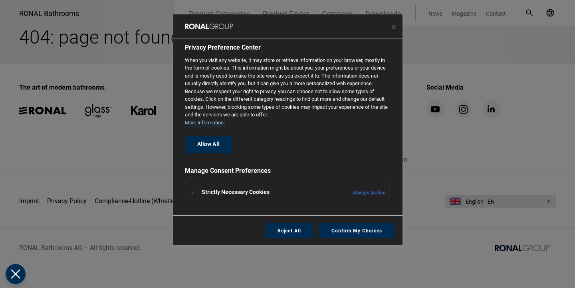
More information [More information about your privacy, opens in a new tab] (204, 123)
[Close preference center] (393, 27)
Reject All (289, 231)
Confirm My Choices (356, 231)
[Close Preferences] (15, 274)
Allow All (208, 144)
